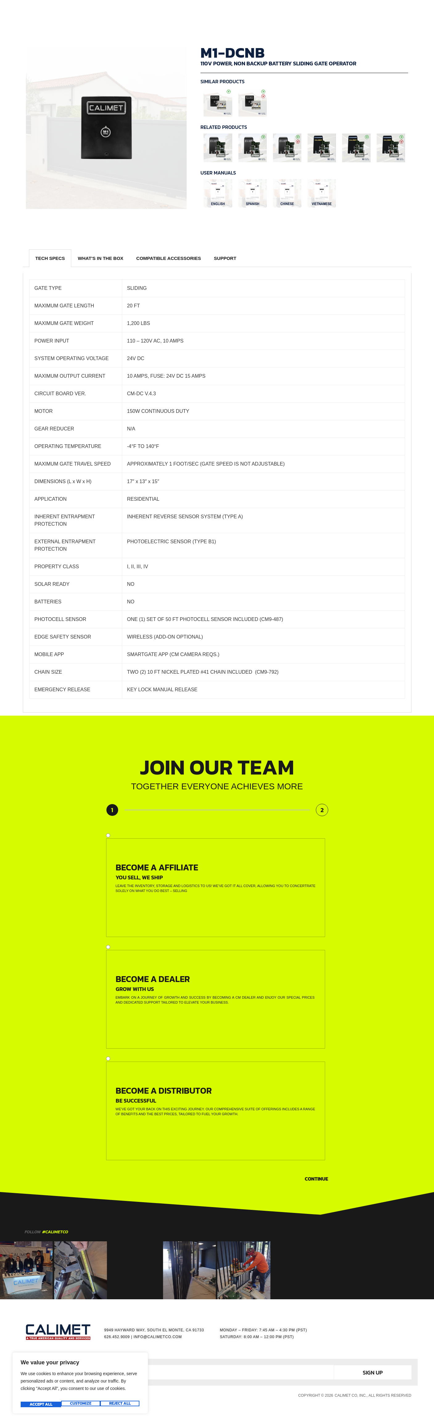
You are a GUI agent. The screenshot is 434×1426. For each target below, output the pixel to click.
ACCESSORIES (235, 12)
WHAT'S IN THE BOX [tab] (100, 258)
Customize (39, 1404)
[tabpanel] (217, 493)
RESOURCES (273, 12)
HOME (153, 12)
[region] (80, 1385)
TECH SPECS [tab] (50, 258)
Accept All (120, 1404)
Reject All (79, 1404)
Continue (316, 1178)
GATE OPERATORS (190, 12)
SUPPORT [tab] (225, 258)
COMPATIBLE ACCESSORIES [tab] (168, 258)
